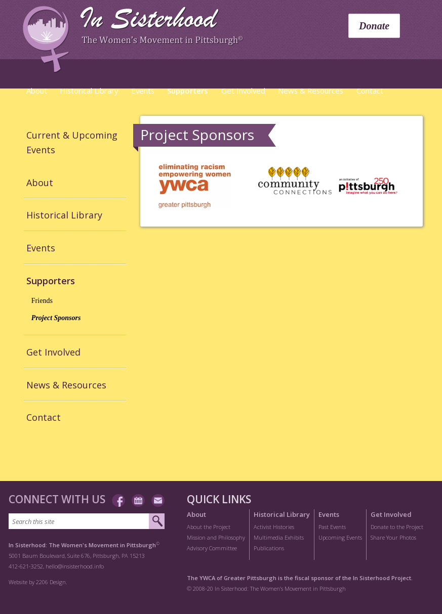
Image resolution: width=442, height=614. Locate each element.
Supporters (187, 90)
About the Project (208, 527)
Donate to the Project (397, 527)
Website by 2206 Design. (38, 582)
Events (142, 90)
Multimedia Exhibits (279, 537)
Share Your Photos (393, 537)
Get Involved (243, 90)
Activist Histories (274, 527)
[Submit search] (157, 521)
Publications (269, 548)
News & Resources (310, 90)
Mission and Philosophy (216, 537)
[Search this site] (79, 521)
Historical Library (89, 90)
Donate (374, 25)
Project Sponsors (56, 318)
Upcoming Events (340, 537)
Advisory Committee (212, 548)
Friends (42, 300)
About (36, 90)
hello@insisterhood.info (75, 566)
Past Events (332, 527)
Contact (369, 90)
